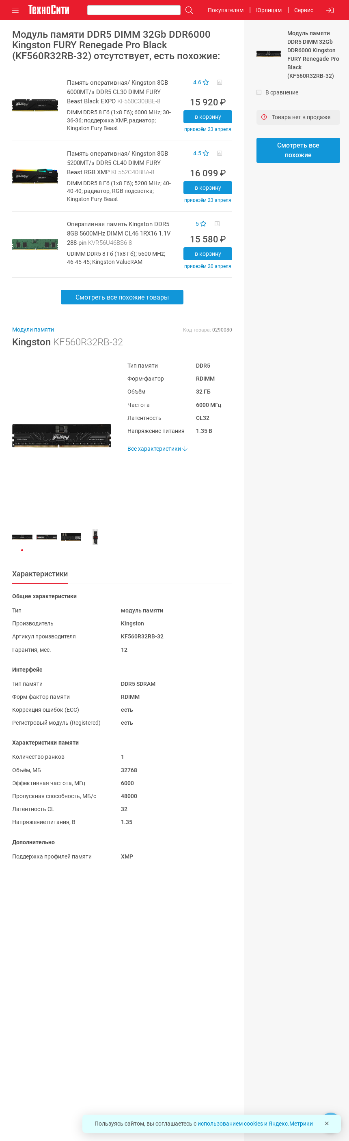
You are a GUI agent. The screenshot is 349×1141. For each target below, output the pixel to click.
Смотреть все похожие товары (122, 297)
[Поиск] (187, 10)
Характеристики (40, 573)
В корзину (208, 116)
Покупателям (225, 10)
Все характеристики (157, 448)
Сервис (303, 10)
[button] (57, 436)
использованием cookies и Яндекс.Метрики (255, 1123)
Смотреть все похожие (298, 150)
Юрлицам (269, 10)
